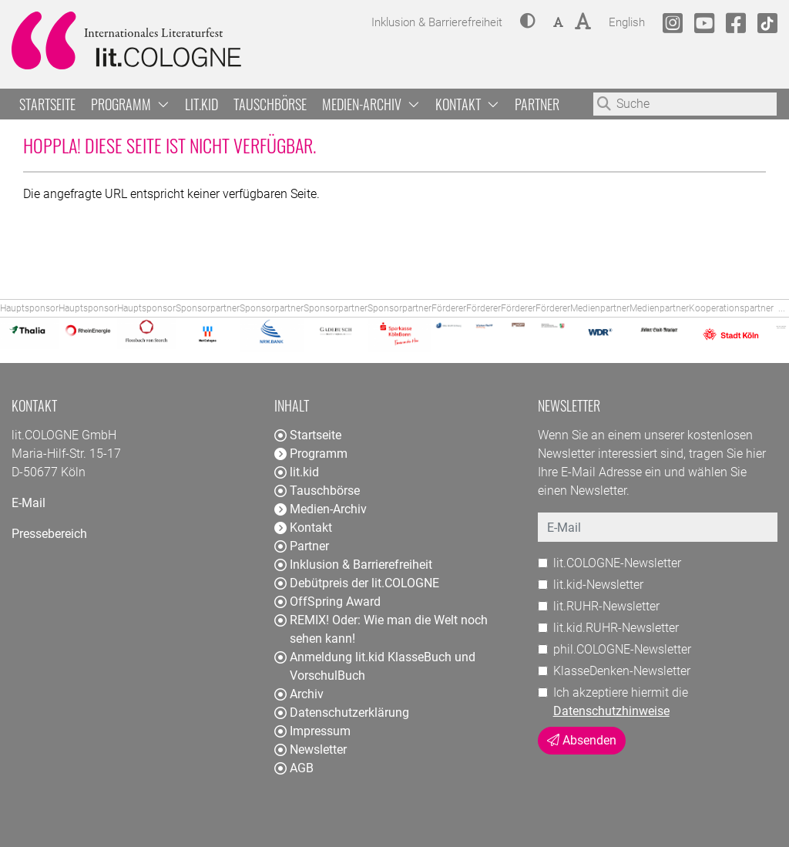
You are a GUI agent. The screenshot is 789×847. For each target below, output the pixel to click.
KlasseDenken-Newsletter (621, 671)
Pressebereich (49, 533)
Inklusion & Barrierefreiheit (353, 564)
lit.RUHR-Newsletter (606, 606)
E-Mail (28, 503)
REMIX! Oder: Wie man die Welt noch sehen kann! (381, 629)
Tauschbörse (270, 104)
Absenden (581, 740)
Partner (537, 104)
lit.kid (201, 104)
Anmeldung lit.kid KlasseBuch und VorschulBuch (374, 666)
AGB (294, 768)
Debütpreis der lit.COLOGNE (356, 583)
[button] (528, 22)
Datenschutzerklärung (341, 712)
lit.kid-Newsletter (598, 584)
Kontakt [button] (467, 104)
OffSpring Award (327, 601)
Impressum (312, 731)
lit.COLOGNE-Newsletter (617, 563)
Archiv (299, 694)
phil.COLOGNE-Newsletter (622, 649)
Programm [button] (130, 104)
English (627, 20)
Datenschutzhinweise (611, 711)
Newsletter (310, 749)
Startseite (47, 104)
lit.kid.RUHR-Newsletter (616, 627)
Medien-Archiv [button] (371, 104)
